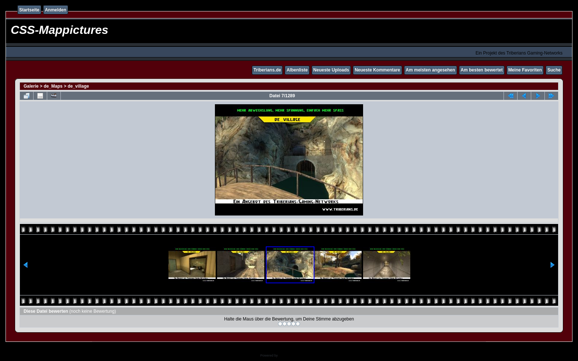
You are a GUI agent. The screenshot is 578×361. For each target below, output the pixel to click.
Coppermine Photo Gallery (298, 355)
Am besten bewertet (482, 70)
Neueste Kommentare (377, 70)
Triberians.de (267, 70)
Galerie (31, 86)
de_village (78, 86)
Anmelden (55, 10)
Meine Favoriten (525, 70)
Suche (554, 70)
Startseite (29, 10)
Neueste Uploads (331, 70)
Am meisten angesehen (430, 70)
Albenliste (296, 70)
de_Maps (52, 86)
